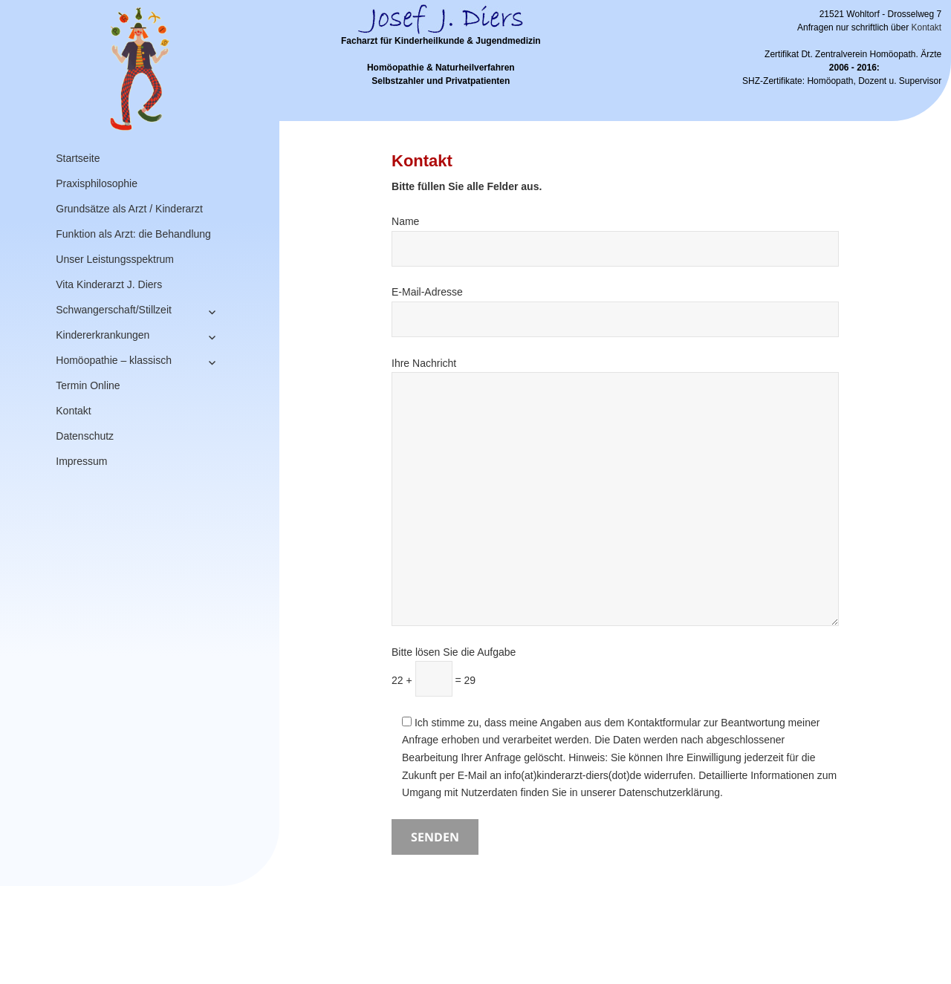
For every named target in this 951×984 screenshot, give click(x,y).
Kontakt (73, 411)
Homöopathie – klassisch (114, 360)
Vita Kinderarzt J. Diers (109, 284)
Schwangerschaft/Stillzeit (114, 310)
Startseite (78, 158)
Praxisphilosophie (96, 183)
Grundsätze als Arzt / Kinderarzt (129, 209)
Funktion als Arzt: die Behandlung (133, 234)
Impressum (81, 461)
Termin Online (88, 385)
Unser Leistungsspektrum (115, 259)
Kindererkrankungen (102, 335)
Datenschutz (85, 436)
